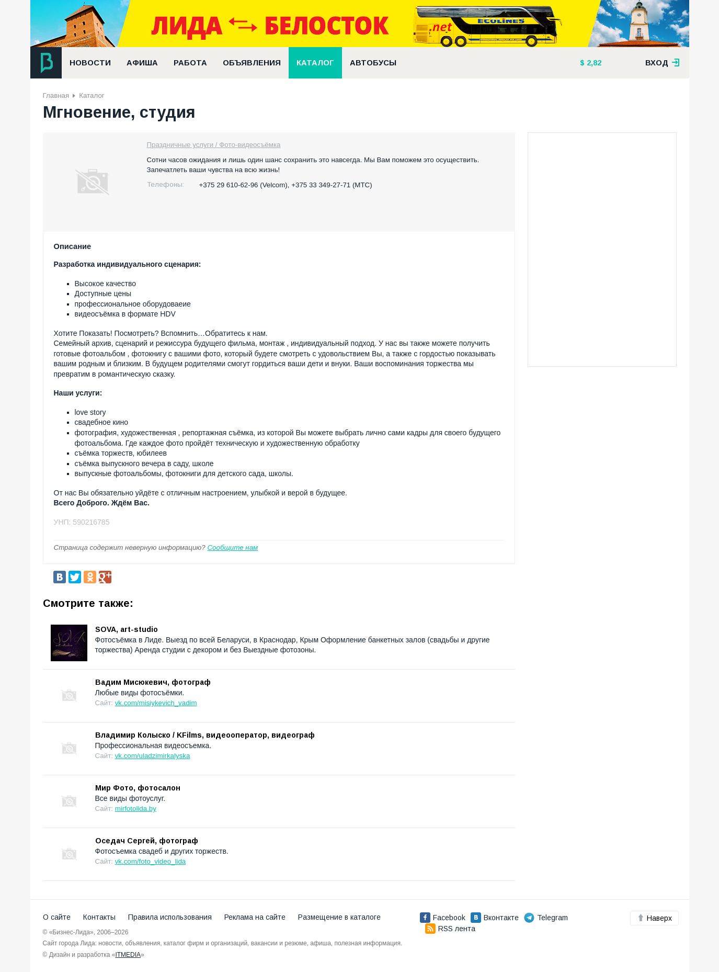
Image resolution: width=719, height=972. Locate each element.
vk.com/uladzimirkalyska (152, 756)
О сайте (57, 917)
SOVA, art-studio (126, 629)
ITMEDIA (128, 954)
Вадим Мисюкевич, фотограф (153, 682)
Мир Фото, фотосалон (137, 788)
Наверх (654, 918)
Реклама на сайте (255, 917)
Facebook (442, 917)
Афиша (142, 63)
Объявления (252, 63)
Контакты (99, 917)
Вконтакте (495, 917)
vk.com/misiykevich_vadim (156, 703)
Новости (90, 63)
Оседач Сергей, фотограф (146, 841)
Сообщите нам (232, 547)
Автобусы (373, 63)
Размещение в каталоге (339, 917)
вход (662, 63)
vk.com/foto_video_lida (150, 861)
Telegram (546, 917)
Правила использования (170, 917)
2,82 (593, 63)
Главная (56, 95)
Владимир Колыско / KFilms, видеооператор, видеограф (205, 735)
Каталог (315, 63)
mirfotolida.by (135, 808)
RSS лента (450, 928)
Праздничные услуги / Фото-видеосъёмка (214, 145)
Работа (190, 63)
